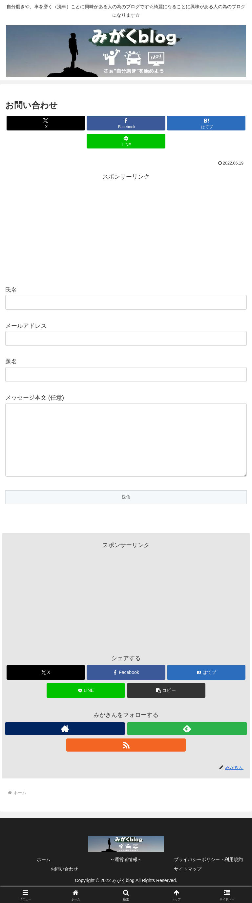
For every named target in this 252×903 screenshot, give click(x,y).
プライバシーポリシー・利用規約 (208, 872)
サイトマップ (187, 882)
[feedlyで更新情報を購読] (187, 741)
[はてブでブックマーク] (206, 123)
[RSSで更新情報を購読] (126, 758)
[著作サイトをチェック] (65, 741)
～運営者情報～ (126, 872)
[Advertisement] (126, 228)
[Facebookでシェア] (126, 123)
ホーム (44, 872)
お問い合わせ (64, 882)
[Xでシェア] (46, 123)
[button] (166, 703)
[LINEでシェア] (126, 141)
